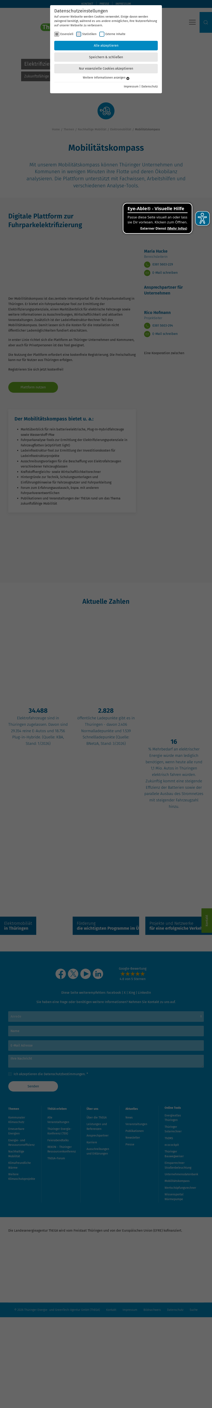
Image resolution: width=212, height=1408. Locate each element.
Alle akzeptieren (106, 45)
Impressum (131, 86)
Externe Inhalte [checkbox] (115, 34)
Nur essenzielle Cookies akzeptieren (106, 68)
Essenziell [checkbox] (66, 34)
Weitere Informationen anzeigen (106, 77)
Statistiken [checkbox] (89, 34)
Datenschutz (149, 86)
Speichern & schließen (106, 57)
